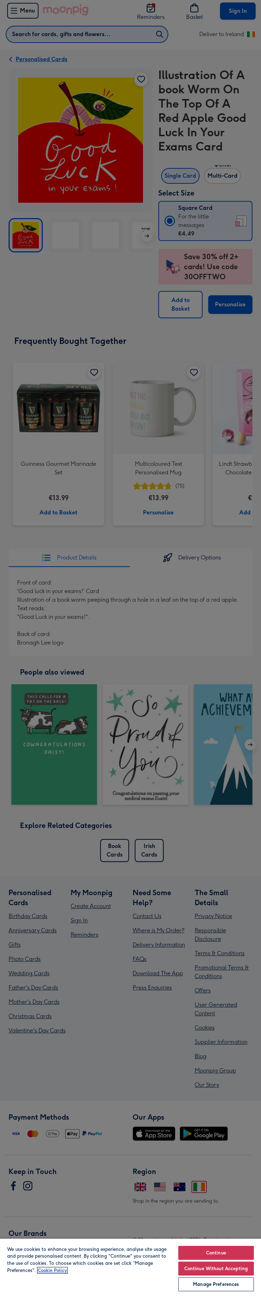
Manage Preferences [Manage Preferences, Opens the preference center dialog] (216, 1284)
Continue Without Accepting (216, 1268)
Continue (216, 1253)
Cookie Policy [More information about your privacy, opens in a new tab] (52, 1270)
